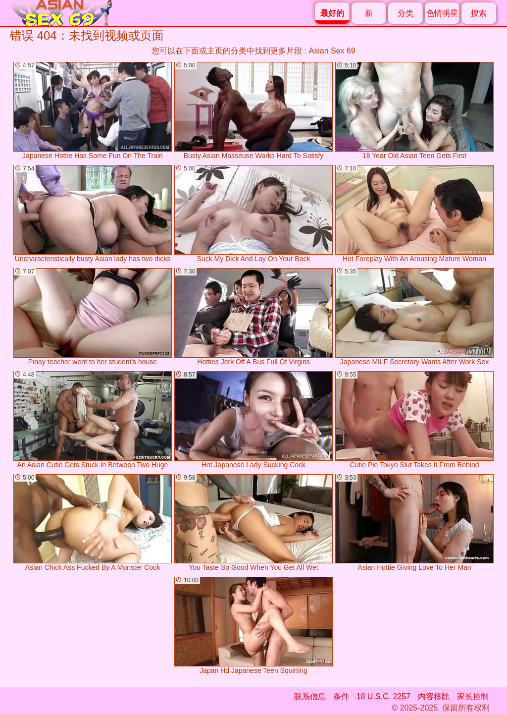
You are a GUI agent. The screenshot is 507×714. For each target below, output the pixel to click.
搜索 (479, 13)
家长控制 (473, 696)
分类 (405, 13)
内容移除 (434, 696)
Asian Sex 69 (332, 51)
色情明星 (442, 13)
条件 (341, 696)
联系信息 (310, 696)
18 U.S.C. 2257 (383, 696)
